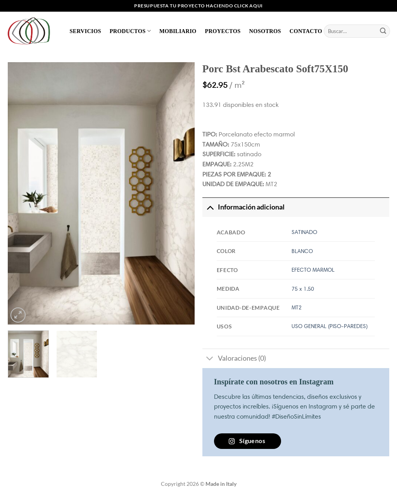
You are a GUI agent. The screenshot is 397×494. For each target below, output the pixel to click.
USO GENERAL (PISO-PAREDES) (330, 326)
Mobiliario (178, 31)
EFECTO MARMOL (313, 269)
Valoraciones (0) (234, 359)
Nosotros (265, 31)
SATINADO (304, 232)
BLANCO (302, 251)
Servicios (85, 31)
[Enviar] (383, 31)
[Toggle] (209, 207)
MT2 (297, 307)
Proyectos (223, 31)
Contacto (306, 31)
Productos (130, 31)
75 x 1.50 (303, 288)
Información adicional (243, 207)
